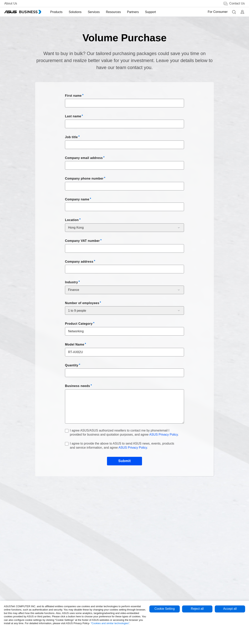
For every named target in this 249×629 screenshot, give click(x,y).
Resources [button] (113, 12)
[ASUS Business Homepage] (22, 12)
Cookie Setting (164, 608)
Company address (79, 261)
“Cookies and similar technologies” (110, 623)
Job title (71, 137)
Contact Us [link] (234, 3)
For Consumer (218, 11)
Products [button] (57, 12)
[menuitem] (57, 12)
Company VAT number (82, 240)
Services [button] (94, 12)
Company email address (84, 158)
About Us (10, 3)
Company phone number (84, 178)
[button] (233, 12)
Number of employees (82, 303)
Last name (73, 116)
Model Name (74, 344)
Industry (71, 282)
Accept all (230, 608)
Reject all (197, 608)
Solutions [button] (75, 12)
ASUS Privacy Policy (163, 434)
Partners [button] (133, 12)
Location (72, 220)
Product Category (79, 323)
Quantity (71, 365)
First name (73, 95)
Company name (77, 199)
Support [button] (150, 12)
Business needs (77, 386)
